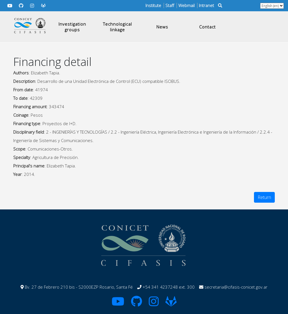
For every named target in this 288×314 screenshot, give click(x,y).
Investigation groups (72, 26)
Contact (207, 27)
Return (264, 197)
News (162, 27)
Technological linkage (117, 26)
